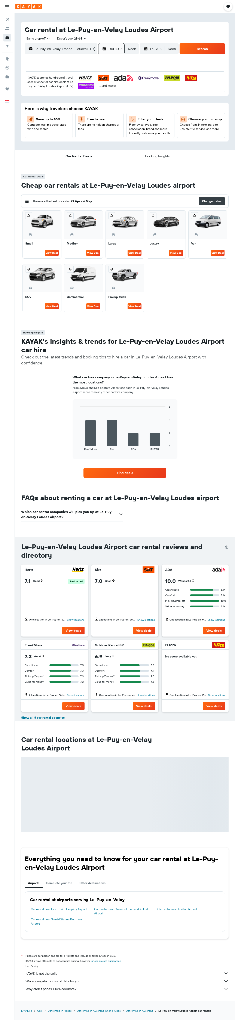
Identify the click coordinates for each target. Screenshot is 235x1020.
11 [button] (100, 99)
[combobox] (37, 38)
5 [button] (111, 89)
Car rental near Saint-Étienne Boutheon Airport (57, 921)
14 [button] (59, 109)
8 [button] (69, 99)
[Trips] (7, 89)
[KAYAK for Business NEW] (7, 76)
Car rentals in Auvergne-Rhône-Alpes (99, 1010)
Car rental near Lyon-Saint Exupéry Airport (59, 909)
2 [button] (80, 89)
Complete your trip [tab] (59, 883)
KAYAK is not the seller (127, 973)
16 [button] (79, 109)
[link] (125, 473)
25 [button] (100, 119)
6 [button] (49, 99)
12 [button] (110, 99)
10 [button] (90, 99)
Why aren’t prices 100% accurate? (127, 988)
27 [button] (49, 130)
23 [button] (80, 119)
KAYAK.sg (26, 1010)
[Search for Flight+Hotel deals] (7, 46)
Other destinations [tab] (92, 883)
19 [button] (110, 109)
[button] (7, 6)
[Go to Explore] (7, 59)
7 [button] (59, 99)
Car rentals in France (60, 1010)
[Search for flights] (7, 19)
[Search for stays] (7, 28)
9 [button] (80, 99)
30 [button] (79, 130)
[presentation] (227, 547)
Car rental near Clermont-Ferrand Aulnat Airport (121, 911)
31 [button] (90, 130)
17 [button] (89, 109)
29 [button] (69, 130)
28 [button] (59, 130)
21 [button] (59, 119)
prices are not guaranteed (106, 961)
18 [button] (100, 109)
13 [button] (49, 109)
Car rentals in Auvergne (139, 1010)
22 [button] (69, 119)
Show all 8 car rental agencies (43, 717)
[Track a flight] (7, 67)
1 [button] (69, 89)
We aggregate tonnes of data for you (127, 981)
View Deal (52, 252)
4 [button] (100, 89)
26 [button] (110, 119)
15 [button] (69, 109)
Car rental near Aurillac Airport (177, 909)
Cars (40, 1010)
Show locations (76, 619)
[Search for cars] (7, 37)
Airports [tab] (33, 883)
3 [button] (90, 89)
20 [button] (49, 119)
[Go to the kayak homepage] (28, 6)
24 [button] (90, 119)
